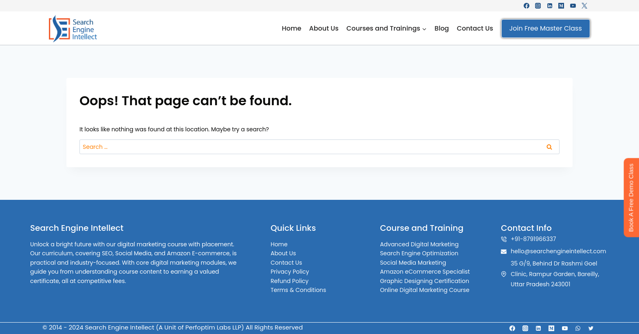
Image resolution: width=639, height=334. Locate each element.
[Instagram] (538, 5)
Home (291, 28)
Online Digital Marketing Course (424, 290)
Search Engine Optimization (419, 253)
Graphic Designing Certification (424, 281)
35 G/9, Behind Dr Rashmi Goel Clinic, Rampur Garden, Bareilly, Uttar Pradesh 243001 (555, 273)
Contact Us (475, 28)
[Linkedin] (549, 5)
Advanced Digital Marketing (419, 244)
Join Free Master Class (545, 28)
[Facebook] (526, 5)
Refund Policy (294, 281)
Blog (441, 28)
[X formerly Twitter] (584, 5)
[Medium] (561, 5)
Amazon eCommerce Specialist (425, 272)
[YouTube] (573, 5)
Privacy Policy (294, 272)
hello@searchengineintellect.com (558, 251)
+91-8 (519, 239)
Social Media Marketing (413, 263)
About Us (324, 28)
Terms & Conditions (303, 290)
